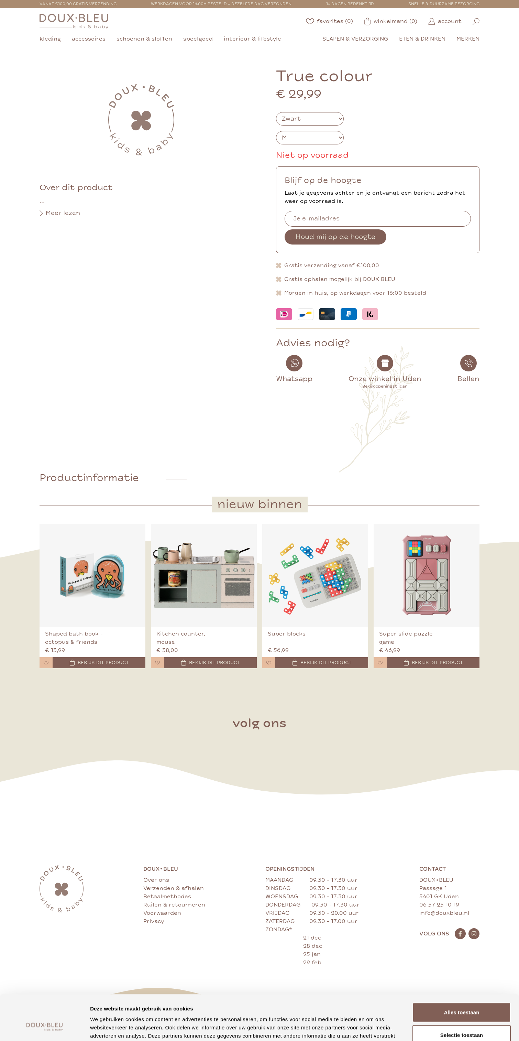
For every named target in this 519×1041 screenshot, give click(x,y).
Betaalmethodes (167, 896)
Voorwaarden (162, 913)
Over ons (156, 880)
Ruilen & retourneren (174, 904)
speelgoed (198, 38)
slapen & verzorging (355, 38)
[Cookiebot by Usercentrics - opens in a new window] (44, 1027)
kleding (50, 38)
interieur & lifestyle (252, 38)
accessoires (89, 38)
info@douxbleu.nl (444, 913)
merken (467, 38)
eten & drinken (422, 38)
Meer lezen (60, 213)
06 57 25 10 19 (439, 904)
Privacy (153, 921)
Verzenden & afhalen (173, 888)
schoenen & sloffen (144, 38)
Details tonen (371, 1027)
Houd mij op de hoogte (335, 236)
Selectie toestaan (461, 996)
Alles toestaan (461, 973)
